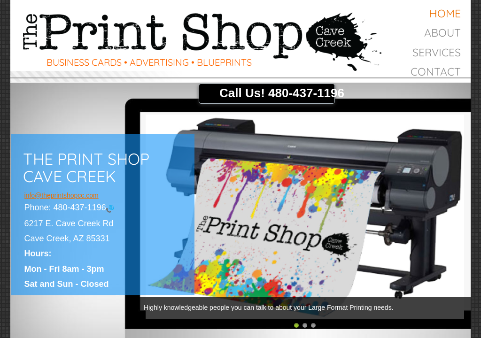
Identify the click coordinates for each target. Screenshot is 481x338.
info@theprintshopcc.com (61, 195)
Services (436, 52)
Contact (436, 71)
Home (445, 13)
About (442, 32)
